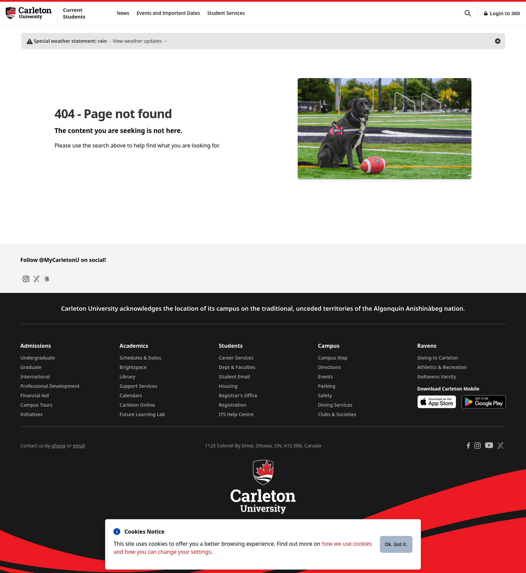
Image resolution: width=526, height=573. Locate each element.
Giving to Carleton (437, 358)
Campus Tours (37, 405)
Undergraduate (38, 358)
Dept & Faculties (237, 367)
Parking (326, 386)
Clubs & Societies (337, 414)
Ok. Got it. (396, 544)
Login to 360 (505, 13)
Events (325, 376)
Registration (232, 405)
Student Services (226, 13)
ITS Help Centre (236, 414)
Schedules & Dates (140, 358)
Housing (228, 386)
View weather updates (97, 41)
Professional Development (50, 386)
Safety (325, 395)
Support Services (138, 386)
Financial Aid (35, 395)
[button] (471, 13)
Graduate (31, 367)
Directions (329, 367)
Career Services (236, 358)
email (79, 445)
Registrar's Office (238, 395)
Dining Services (335, 405)
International (35, 376)
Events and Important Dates (168, 13)
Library (127, 376)
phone (59, 445)
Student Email (234, 376)
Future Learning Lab (142, 414)
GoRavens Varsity (436, 376)
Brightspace (133, 367)
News (123, 13)
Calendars (131, 395)
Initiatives (32, 414)
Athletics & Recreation (442, 367)
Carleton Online (137, 405)
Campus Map (333, 358)
